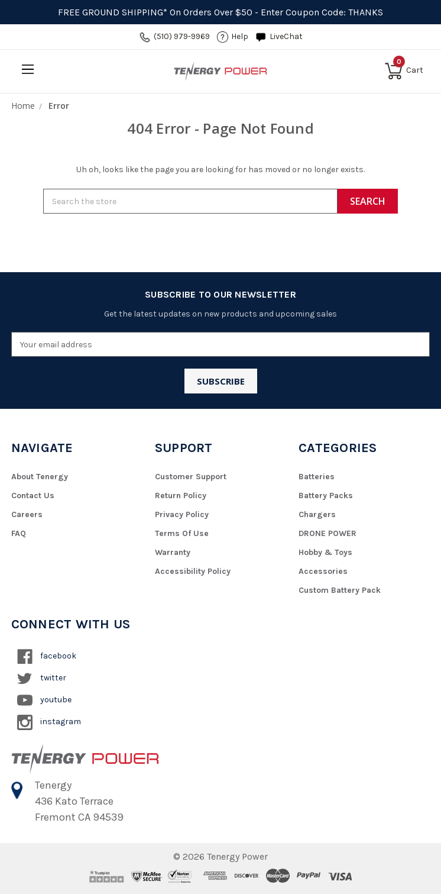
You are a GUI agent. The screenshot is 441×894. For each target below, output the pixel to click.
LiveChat (286, 36)
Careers (27, 514)
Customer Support (190, 477)
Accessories (323, 571)
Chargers (317, 514)
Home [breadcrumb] (23, 105)
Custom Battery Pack (340, 590)
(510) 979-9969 (182, 36)
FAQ (18, 533)
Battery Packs (326, 495)
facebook (46, 656)
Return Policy (180, 495)
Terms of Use (182, 533)
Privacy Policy (182, 514)
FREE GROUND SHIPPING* (112, 12)
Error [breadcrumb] (58, 105)
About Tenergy (39, 477)
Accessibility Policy (193, 571)
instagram (49, 722)
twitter (41, 678)
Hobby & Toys (325, 552)
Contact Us (32, 495)
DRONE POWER (327, 533)
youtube (44, 700)
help (239, 36)
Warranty (172, 552)
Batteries (317, 477)
